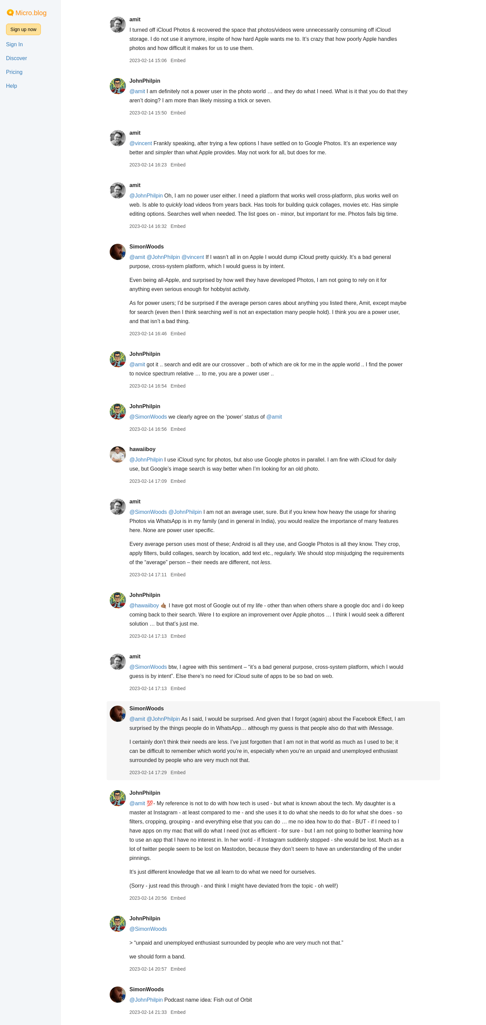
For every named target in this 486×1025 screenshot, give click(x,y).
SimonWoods (146, 246)
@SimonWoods (148, 417)
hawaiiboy (142, 449)
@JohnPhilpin (146, 196)
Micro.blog (31, 13)
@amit (137, 91)
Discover (16, 58)
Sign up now (23, 29)
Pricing (14, 72)
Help (11, 86)
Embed (177, 60)
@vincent (140, 143)
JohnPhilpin (144, 81)
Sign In (14, 44)
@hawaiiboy (144, 605)
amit (134, 19)
